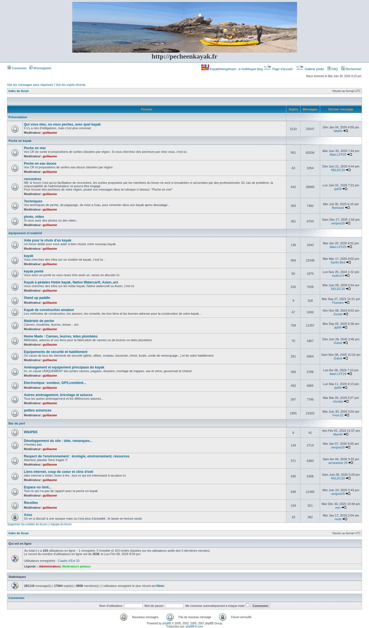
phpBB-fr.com (194, 626)
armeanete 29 (338, 462)
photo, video (34, 217)
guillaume (50, 132)
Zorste (338, 314)
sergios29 (338, 223)
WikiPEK (31, 432)
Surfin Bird (338, 262)
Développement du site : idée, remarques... (58, 441)
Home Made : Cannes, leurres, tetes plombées (61, 336)
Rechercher (351, 69)
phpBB (166, 623)
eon (337, 507)
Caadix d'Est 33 (69, 560)
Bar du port (16, 423)
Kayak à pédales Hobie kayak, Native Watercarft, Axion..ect (71, 282)
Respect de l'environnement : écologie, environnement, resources (77, 456)
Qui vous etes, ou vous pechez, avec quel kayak (62, 124)
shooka (338, 401)
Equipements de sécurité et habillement (55, 352)
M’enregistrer (40, 68)
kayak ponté (33, 271)
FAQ (332, 69)
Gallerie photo (310, 69)
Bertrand (338, 207)
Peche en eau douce (40, 164)
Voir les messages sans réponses (30, 84)
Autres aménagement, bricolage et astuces (58, 395)
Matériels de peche (39, 321)
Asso (28, 515)
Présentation (17, 117)
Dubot (338, 343)
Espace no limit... (37, 487)
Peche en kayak (19, 140)
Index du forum (18, 91)
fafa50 (338, 131)
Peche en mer (35, 148)
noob (337, 519)
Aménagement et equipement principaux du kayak (64, 367)
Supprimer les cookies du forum (27, 524)
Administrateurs (50, 566)
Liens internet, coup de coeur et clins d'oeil (58, 472)
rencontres (32, 179)
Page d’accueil (278, 69)
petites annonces (37, 410)
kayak (28, 256)
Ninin (160, 585)
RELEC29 (338, 170)
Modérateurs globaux (76, 566)
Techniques (33, 201)
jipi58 (338, 189)
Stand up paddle (37, 298)
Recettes (31, 503)
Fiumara (337, 302)
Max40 (338, 434)
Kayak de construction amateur (49, 310)
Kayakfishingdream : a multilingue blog (232, 69)
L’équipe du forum (60, 524)
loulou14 (338, 275)
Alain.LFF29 (338, 154)
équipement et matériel (25, 233)
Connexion (17, 68)
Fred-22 (337, 415)
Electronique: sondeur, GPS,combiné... (55, 383)
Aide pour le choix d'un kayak (47, 240)
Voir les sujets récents (71, 84)
